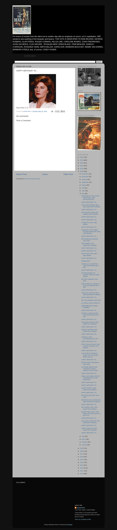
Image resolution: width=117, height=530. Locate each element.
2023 (82, 163)
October (84, 179)
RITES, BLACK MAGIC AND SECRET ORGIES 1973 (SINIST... (90, 346)
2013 (82, 465)
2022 (82, 166)
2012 (82, 468)
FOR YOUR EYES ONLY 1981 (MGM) (89, 254)
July (83, 188)
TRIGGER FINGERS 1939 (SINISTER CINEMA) (89, 323)
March (84, 439)
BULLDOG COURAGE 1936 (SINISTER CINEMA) (90, 421)
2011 (82, 471)
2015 (82, 459)
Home (45, 174)
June (83, 191)
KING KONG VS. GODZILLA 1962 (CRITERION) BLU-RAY (90, 285)
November (85, 176)
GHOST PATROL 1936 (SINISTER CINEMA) (89, 389)
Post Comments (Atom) (32, 179)
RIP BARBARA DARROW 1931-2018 (89, 240)
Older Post (68, 174)
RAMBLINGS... (86, 261)
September (85, 182)
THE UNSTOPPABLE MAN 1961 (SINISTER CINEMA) (90, 206)
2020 (82, 171)
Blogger (70, 524)
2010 (82, 473)
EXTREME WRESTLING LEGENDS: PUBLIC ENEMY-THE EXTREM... (90, 368)
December (85, 174)
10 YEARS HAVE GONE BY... (91, 303)
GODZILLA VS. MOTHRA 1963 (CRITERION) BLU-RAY (90, 265)
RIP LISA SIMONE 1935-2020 (91, 300)
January (84, 445)
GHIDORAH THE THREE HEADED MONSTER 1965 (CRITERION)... (90, 231)
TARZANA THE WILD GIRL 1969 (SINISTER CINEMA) (90, 293)
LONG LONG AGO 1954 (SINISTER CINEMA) (89, 429)
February (85, 442)
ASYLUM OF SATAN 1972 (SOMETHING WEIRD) (89, 213)
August (84, 185)
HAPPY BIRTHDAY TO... (89, 202)
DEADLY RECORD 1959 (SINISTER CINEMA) (89, 330)
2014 (82, 462)
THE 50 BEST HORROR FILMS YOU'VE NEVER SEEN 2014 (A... (89, 355)
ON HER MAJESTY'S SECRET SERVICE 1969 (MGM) (90, 274)
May (83, 193)
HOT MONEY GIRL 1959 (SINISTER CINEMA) (89, 408)
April (83, 436)
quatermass (81, 508)
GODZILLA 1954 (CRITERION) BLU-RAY (89, 338)
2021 (82, 168)
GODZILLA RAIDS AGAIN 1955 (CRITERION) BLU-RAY (90, 314)
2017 (82, 454)
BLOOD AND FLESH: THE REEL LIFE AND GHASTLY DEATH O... (91, 413)
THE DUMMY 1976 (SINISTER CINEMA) (89, 244)
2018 (82, 451)
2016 (82, 457)
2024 (82, 160)
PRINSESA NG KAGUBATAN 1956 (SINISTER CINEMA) (90, 400)
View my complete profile (83, 519)
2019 (82, 448)
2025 (82, 157)
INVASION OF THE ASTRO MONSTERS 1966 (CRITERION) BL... (90, 197)
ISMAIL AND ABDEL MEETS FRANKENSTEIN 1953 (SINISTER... (90, 377)
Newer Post (21, 174)
